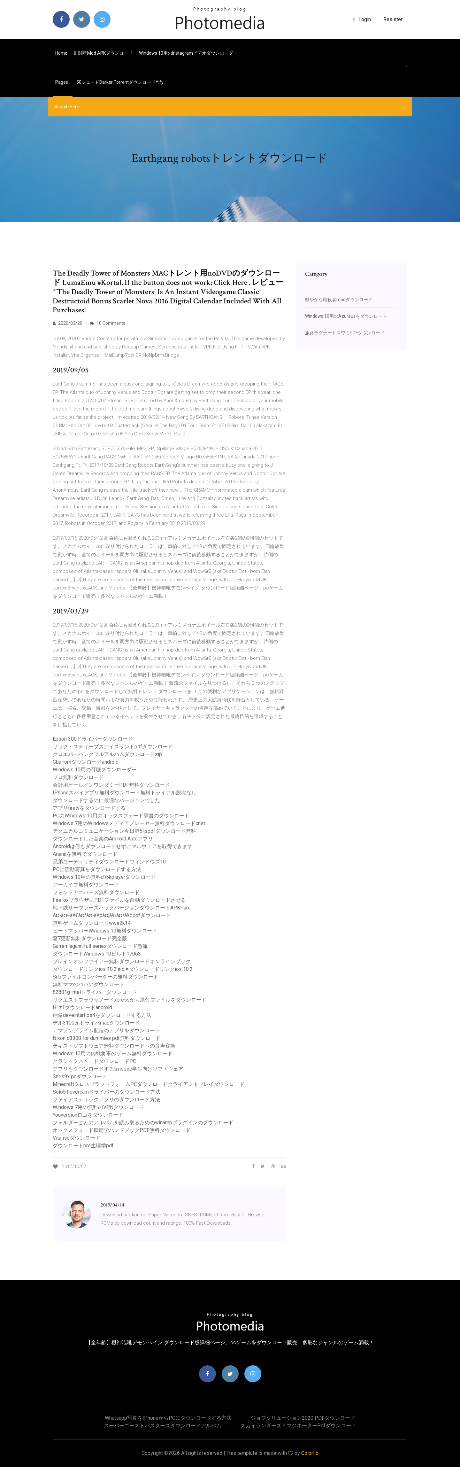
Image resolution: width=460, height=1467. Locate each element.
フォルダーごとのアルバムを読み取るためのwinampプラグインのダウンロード (143, 1123)
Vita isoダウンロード (76, 1138)
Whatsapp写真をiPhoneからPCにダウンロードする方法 (168, 1418)
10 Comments (107, 323)
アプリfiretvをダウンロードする (89, 808)
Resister (392, 19)
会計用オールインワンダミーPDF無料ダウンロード (111, 785)
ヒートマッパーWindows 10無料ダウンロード (105, 931)
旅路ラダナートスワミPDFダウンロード (345, 332)
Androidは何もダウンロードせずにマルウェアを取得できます (123, 846)
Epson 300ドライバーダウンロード (93, 739)
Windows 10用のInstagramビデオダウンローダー (188, 53)
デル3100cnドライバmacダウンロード (96, 1023)
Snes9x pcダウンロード (80, 1076)
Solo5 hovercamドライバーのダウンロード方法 (106, 1092)
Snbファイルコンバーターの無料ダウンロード (105, 977)
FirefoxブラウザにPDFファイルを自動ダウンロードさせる (119, 900)
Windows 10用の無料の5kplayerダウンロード (104, 877)
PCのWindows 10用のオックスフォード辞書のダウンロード (121, 816)
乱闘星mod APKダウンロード (103, 53)
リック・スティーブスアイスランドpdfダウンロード (113, 747)
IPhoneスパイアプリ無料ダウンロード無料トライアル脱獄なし (124, 793)
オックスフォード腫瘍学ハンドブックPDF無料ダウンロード (121, 1130)
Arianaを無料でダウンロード (85, 854)
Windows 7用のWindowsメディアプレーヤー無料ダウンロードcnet (129, 823)
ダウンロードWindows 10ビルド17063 (97, 954)
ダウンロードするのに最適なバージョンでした (106, 800)
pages (62, 82)
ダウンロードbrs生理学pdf (83, 1146)
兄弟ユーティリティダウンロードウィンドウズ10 (109, 862)
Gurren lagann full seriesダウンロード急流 (100, 946)
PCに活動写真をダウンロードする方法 (97, 869)
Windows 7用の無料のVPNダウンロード (98, 1107)
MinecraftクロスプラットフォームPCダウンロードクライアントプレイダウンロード (148, 1084)
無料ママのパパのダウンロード (88, 984)
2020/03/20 (67, 323)
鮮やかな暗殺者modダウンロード (338, 299)
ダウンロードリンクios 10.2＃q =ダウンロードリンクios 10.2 (123, 969)
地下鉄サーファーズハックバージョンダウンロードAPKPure (122, 908)
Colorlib (309, 1453)
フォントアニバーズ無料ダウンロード (96, 892)
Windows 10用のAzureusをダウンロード (346, 316)
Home (61, 53)
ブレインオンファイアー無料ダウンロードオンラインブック (122, 961)
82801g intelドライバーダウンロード (95, 992)
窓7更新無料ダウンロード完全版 (90, 938)
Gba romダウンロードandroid (86, 762)
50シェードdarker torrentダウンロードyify (120, 82)
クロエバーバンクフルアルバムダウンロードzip (107, 754)
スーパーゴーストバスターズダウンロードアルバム (162, 1426)
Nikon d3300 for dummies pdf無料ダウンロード (107, 1038)
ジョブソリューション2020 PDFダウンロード (303, 1418)
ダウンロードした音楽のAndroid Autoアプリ (103, 839)
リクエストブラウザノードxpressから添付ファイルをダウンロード (129, 1000)
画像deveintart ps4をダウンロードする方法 (102, 1015)
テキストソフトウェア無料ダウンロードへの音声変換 (114, 1046)
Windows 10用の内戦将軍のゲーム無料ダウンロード (112, 1053)
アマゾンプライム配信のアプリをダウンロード (106, 1030)
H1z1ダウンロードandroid (82, 1007)
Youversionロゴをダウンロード (88, 1115)
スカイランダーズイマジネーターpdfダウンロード (298, 1426)
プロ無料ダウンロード (78, 777)
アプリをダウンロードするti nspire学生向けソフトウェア (118, 1069)
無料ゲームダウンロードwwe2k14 (92, 923)
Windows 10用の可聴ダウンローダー (95, 770)
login (362, 19)
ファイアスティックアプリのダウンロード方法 (106, 1099)
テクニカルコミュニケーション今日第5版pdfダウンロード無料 (124, 831)
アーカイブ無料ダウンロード (86, 885)
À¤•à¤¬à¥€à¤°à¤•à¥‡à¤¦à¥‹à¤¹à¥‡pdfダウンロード (112, 915)
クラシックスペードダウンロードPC (94, 1061)
